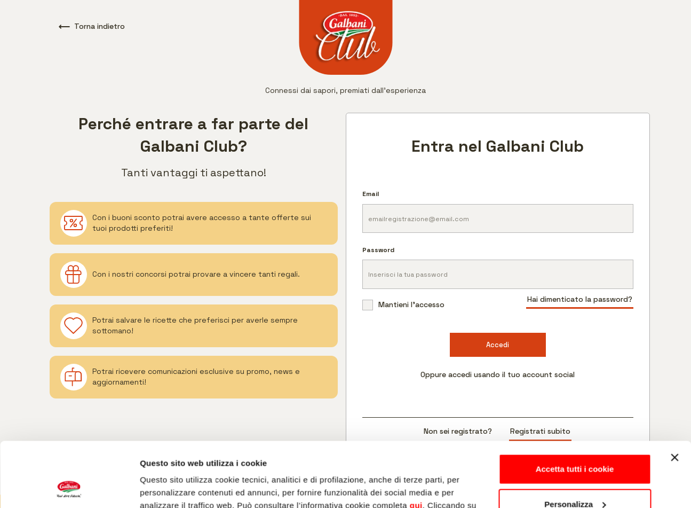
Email (370, 194)
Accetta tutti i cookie (575, 408)
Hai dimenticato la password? (579, 299)
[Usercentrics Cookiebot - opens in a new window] (69, 487)
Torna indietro (92, 26)
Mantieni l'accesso (403, 305)
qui (416, 444)
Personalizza (575, 443)
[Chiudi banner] (674, 397)
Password (378, 250)
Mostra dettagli (168, 486)
